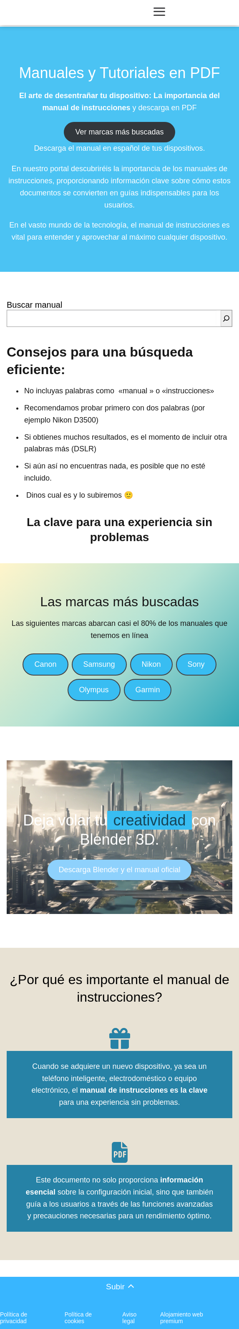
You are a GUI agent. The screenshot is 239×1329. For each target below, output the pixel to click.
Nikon (151, 664)
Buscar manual (34, 304)
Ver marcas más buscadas (119, 132)
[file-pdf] (119, 1152)
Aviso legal (129, 1317)
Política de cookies (78, 1317)
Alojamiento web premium (181, 1317)
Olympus (94, 690)
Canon (45, 664)
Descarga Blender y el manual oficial (119, 870)
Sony (196, 664)
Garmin (147, 690)
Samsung (99, 664)
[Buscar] (226, 318)
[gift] (119, 1038)
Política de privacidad (13, 1317)
